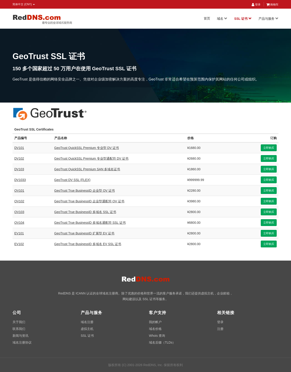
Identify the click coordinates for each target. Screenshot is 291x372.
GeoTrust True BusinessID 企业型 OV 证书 (84, 190)
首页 (207, 18)
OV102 (19, 201)
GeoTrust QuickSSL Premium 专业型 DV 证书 (86, 148)
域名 (222, 18)
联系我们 (19, 329)
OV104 (19, 222)
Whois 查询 (157, 335)
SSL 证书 (243, 18)
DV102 (19, 158)
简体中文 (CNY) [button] (24, 4)
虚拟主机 (87, 329)
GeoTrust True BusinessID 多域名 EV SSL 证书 (87, 244)
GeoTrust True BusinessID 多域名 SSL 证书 (85, 212)
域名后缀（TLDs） (162, 342)
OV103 (19, 212)
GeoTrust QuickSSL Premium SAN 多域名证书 (87, 169)
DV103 (19, 169)
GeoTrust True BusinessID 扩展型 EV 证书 (84, 233)
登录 (256, 4)
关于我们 (19, 322)
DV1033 (20, 180)
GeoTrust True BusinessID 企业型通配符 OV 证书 (89, 201)
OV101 (19, 190)
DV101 (19, 148)
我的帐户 (155, 322)
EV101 (19, 233)
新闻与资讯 (20, 335)
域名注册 (87, 322)
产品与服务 (268, 18)
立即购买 (268, 147)
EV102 (19, 244)
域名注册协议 (22, 342)
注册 (220, 329)
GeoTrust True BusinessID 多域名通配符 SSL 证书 (90, 222)
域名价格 (155, 329)
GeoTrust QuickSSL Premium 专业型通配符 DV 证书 (91, 158)
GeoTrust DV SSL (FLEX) (72, 180)
